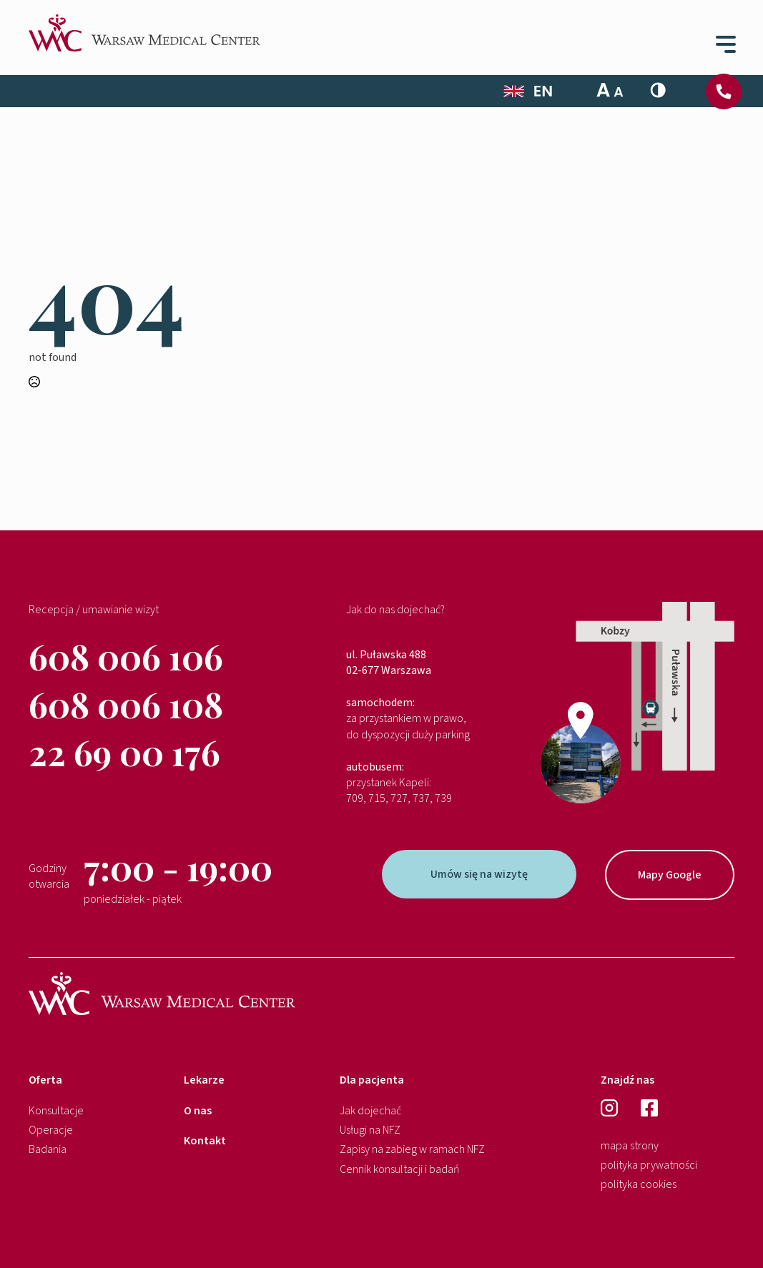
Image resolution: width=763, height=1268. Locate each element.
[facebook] (649, 1108)
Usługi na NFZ (370, 1130)
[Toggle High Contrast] (658, 90)
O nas (198, 1111)
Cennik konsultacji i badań (400, 1169)
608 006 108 (126, 704)
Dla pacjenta (372, 1080)
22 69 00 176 (124, 752)
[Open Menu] (723, 42)
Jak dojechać (370, 1111)
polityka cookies (638, 1184)
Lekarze (204, 1080)
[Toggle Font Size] (610, 90)
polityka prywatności (649, 1165)
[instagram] (609, 1108)
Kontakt (205, 1141)
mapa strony (630, 1146)
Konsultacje (56, 1111)
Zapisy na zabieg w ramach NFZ (412, 1149)
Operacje (51, 1130)
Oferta (45, 1080)
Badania (48, 1149)
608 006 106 (126, 656)
